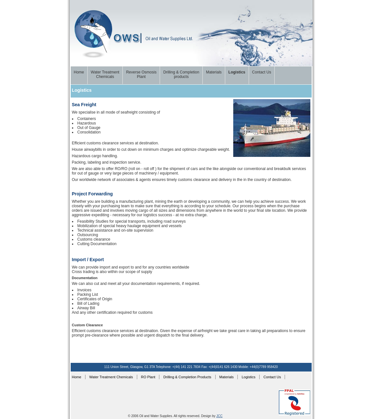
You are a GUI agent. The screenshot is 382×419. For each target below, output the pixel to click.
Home (79, 72)
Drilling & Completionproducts (181, 74)
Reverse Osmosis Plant (141, 74)
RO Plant (148, 377)
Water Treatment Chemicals (111, 377)
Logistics (236, 72)
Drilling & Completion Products (187, 377)
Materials (214, 72)
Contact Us (261, 72)
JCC (219, 416)
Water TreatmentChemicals (105, 74)
